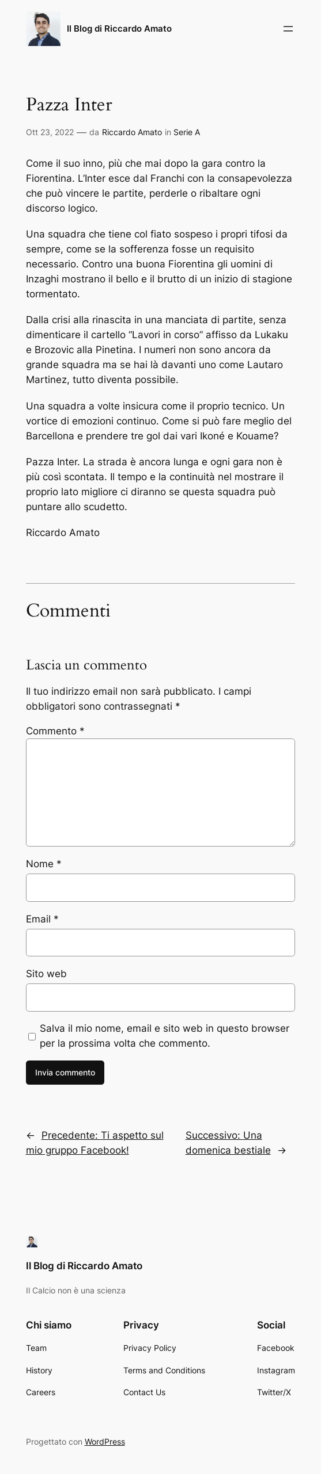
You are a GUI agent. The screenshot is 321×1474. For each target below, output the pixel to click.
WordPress (105, 1441)
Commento (55, 731)
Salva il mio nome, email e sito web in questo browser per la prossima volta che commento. (164, 1036)
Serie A (186, 132)
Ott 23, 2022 (50, 132)
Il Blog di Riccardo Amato (119, 28)
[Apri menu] (288, 29)
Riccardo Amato (132, 132)
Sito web (46, 973)
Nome (44, 864)
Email (42, 919)
